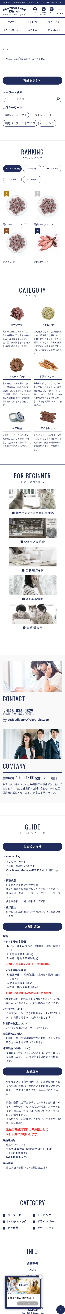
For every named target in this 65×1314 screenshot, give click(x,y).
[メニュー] (60, 9)
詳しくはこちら (29, 1303)
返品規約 (32, 1071)
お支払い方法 (32, 846)
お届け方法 (32, 926)
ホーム (5, 49)
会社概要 (32, 1263)
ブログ (32, 1270)
